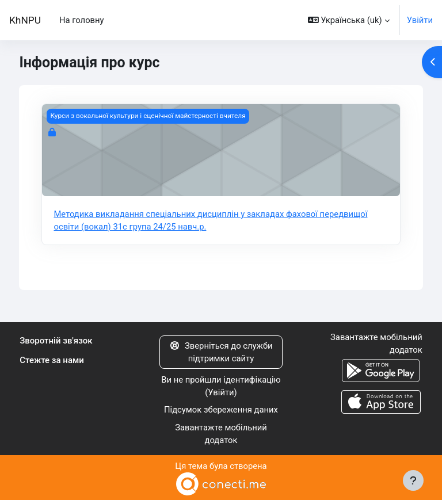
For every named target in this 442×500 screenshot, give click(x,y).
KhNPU (25, 20)
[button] (348, 20)
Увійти (420, 20)
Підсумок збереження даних (221, 409)
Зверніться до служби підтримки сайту (220, 352)
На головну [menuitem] (81, 20)
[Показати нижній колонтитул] (413, 480)
